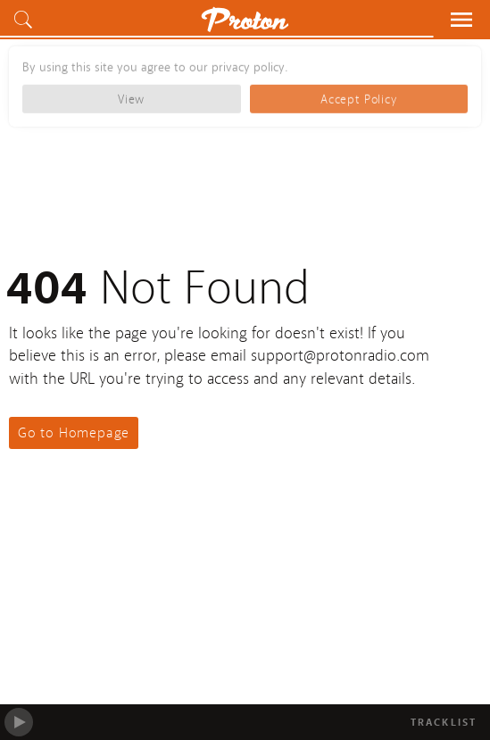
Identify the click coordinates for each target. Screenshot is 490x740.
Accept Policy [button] (358, 93)
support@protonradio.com (340, 355)
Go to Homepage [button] (73, 433)
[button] (27, 19)
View (131, 93)
